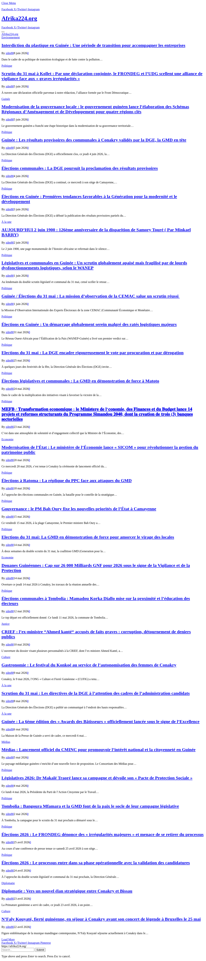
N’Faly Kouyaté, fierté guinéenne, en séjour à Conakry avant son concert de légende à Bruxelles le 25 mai (101, 919)
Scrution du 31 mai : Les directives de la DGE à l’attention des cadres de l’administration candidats (95, 693)
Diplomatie (8, 883)
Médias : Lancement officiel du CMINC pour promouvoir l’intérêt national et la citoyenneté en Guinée (98, 749)
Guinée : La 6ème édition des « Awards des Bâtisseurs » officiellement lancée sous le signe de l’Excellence (100, 721)
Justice (5, 623)
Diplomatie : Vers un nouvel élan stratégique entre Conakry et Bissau (66, 891)
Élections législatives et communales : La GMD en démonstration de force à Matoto (80, 380)
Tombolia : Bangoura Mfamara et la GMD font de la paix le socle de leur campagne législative (90, 806)
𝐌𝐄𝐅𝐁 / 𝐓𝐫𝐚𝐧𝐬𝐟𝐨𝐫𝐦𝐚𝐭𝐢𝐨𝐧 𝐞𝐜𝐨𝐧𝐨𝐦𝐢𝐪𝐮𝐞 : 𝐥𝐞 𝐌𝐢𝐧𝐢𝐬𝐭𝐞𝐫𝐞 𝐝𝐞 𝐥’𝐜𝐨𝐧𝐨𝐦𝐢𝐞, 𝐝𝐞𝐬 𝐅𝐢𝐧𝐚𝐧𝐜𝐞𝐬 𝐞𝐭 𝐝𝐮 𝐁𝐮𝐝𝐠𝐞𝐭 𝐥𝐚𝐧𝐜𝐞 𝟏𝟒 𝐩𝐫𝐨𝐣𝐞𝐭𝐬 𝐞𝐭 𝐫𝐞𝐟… (97, 414)
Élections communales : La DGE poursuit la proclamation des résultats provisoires (79, 168)
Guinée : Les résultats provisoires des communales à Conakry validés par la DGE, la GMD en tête (93, 139)
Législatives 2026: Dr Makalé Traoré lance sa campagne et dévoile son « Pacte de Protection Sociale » (97, 777)
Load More (8, 939)
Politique (6, 65)
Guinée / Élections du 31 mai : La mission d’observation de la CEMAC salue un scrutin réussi (90, 296)
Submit (40, 949)
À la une (6, 221)
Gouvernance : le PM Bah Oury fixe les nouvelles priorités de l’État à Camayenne (78, 508)
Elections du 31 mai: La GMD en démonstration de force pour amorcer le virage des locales (87, 537)
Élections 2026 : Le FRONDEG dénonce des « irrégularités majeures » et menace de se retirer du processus (102, 834)
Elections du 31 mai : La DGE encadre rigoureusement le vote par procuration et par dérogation (92, 352)
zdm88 (10, 53)
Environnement (10, 37)
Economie (7, 439)
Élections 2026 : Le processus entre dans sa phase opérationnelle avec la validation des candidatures (95, 862)
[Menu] (2, 31)
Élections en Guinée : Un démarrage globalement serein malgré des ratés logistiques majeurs (89, 324)
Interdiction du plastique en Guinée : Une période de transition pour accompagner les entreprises (93, 45)
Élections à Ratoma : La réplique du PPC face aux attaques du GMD (66, 480)
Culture (5, 657)
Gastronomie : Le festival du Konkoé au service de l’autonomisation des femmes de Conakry (88, 665)
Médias (5, 741)
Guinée (5, 99)
